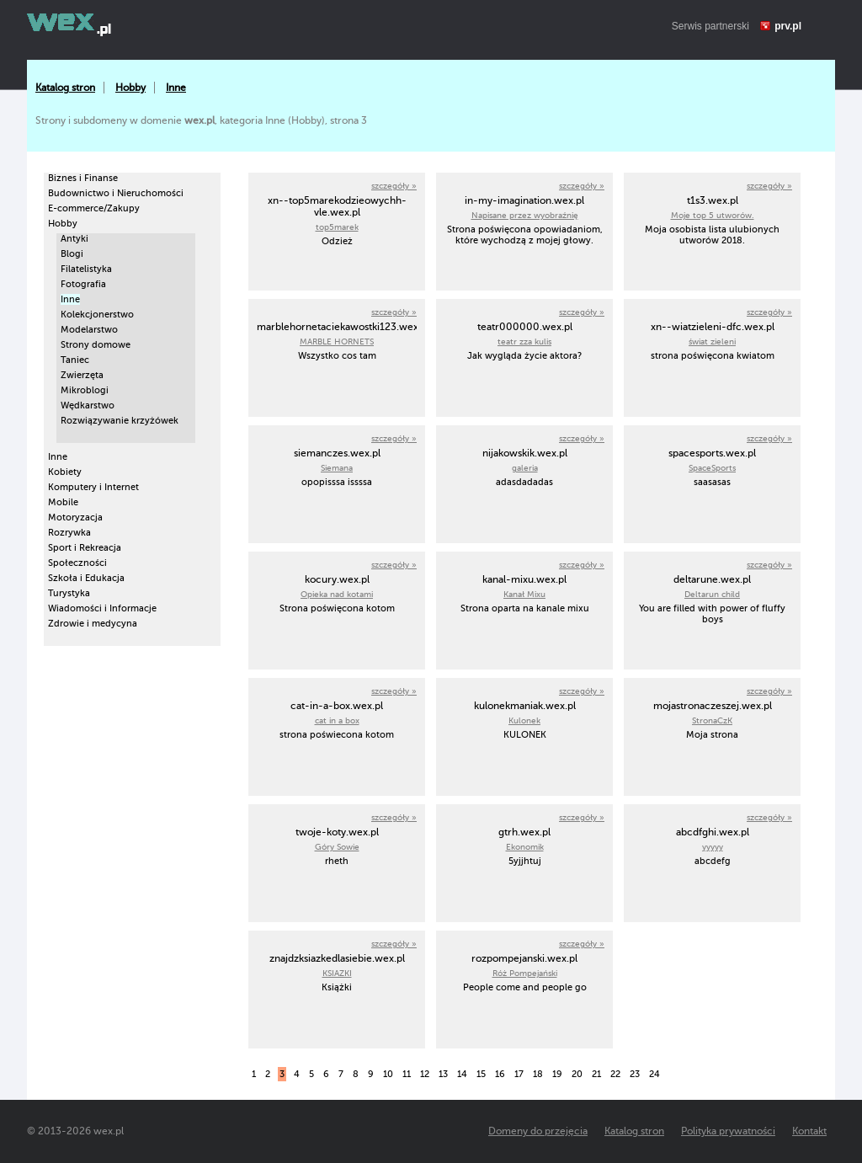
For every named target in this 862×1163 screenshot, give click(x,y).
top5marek (337, 227)
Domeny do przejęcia (538, 1131)
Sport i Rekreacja (84, 547)
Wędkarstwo (87, 405)
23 (635, 1074)
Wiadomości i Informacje (102, 608)
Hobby (130, 87)
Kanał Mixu (524, 594)
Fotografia (83, 284)
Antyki (74, 238)
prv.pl (787, 26)
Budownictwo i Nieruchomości (116, 193)
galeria (525, 467)
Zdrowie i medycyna (92, 623)
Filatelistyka (86, 269)
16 (500, 1074)
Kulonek (524, 720)
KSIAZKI (337, 973)
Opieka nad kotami (337, 594)
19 (557, 1074)
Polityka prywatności (728, 1131)
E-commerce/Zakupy (94, 208)
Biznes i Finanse (83, 178)
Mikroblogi (85, 390)
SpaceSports (712, 467)
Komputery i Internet (93, 487)
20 (577, 1074)
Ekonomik (525, 846)
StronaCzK (712, 720)
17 (519, 1074)
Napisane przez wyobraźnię (524, 215)
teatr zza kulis (524, 341)
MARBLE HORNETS (337, 341)
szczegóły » (394, 185)
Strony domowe (95, 344)
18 (538, 1074)
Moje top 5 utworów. (712, 215)
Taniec (75, 360)
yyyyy (712, 846)
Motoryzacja (75, 517)
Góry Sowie (337, 846)
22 (615, 1074)
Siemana (337, 467)
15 (481, 1074)
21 (596, 1074)
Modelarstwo (89, 329)
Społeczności (77, 562)
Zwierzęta (82, 375)
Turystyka (69, 593)
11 (406, 1074)
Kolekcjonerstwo (97, 314)
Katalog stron (65, 87)
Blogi (72, 253)
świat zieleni (712, 341)
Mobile (63, 502)
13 (443, 1074)
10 (388, 1074)
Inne (176, 87)
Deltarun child (712, 594)
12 (424, 1074)
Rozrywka (69, 532)
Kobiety (65, 472)
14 (462, 1074)
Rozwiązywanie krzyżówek (119, 420)
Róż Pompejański (524, 973)
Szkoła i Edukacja (86, 578)
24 (654, 1074)
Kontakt (809, 1131)
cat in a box (337, 720)
